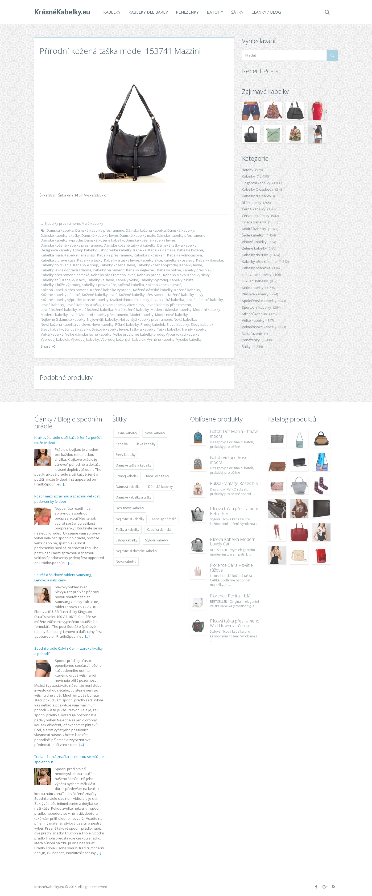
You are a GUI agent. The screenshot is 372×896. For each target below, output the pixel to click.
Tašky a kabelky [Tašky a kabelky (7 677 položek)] (127, 529)
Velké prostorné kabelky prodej (138, 334)
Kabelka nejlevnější (80, 255)
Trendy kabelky (193, 329)
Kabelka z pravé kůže (58, 260)
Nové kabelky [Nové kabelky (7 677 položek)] (155, 433)
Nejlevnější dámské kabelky (63, 319)
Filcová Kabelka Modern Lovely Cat (232, 541)
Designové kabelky (56, 250)
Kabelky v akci (73, 280)
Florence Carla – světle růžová (231, 567)
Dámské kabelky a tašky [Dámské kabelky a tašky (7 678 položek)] (133, 497)
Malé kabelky (92, 223)
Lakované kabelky (256, 274)
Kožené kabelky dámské (60, 294)
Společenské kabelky (259, 300)
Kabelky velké (126, 280)
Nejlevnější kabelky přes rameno (145, 319)
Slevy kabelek (202, 324)
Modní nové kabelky (171, 314)
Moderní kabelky (206, 309)
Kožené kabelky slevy (185, 294)
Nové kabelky (103, 324)
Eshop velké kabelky (115, 250)
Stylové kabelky (77, 329)
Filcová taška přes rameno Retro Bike (234, 511)
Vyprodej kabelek (55, 339)
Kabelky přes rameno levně (113, 274)
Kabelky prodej (149, 274)
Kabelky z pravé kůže (99, 284)
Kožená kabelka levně (163, 284)
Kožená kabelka (131, 284)
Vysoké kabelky (189, 339)
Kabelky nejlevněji (140, 270)
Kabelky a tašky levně (121, 260)
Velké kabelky (253, 320)
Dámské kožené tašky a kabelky (130, 245)
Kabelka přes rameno (114, 255)
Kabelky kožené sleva (117, 265)
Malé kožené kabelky (132, 309)
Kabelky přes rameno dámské (65, 274)
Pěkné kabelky (127, 324)
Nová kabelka (185, 319)
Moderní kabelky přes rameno (103, 314)
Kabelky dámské (209, 260)
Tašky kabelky (168, 329)
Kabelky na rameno (109, 270)
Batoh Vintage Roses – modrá (231, 460)
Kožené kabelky (187, 289)
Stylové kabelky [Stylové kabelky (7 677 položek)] (156, 540)
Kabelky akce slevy (179, 260)
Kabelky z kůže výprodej (60, 284)
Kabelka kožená (190, 250)
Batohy (215, 12)
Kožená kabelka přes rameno (65, 289)
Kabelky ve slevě (100, 280)
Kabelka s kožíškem (150, 255)
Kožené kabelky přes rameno (143, 294)
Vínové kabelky (254, 241)
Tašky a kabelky (142, 329)
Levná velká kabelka (167, 299)
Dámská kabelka (60, 230)
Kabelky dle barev (148, 12)
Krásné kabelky (96, 299)
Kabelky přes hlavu (198, 270)
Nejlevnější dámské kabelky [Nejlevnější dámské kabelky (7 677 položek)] (136, 551)
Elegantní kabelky (256, 182)
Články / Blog (266, 12)
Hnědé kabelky (254, 222)
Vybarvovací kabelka (183, 334)
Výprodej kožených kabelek (123, 339)
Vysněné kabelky (161, 339)
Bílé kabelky (251, 202)
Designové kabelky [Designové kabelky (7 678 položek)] (130, 508)
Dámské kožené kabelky (104, 240)
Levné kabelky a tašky (83, 304)
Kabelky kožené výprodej (157, 265)
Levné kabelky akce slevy (123, 304)
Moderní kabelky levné (59, 314)
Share (48, 346)
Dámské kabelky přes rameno (181, 235)
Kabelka (140, 250)
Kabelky (112, 12)
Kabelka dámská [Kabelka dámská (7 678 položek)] (159, 529)
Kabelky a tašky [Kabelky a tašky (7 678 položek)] (157, 476)
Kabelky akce (151, 260)
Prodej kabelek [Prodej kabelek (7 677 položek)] (127, 476)
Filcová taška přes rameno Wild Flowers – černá (234, 623)
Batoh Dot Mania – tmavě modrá (234, 433)
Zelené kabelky (254, 248)
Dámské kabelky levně (99, 235)
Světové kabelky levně (110, 329)
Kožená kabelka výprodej (110, 289)
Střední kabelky (254, 313)
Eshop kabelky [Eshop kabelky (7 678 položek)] (126, 540)
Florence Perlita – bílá (230, 596)
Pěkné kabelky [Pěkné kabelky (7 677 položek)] (126, 433)
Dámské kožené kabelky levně (150, 240)
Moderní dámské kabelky (171, 309)
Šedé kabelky (253, 235)
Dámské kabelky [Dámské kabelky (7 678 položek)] (160, 486)
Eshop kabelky (85, 250)
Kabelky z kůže (182, 280)
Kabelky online (169, 270)
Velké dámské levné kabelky (88, 334)
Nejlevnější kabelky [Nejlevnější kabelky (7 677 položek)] (130, 519)
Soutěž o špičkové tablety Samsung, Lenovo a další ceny (63, 577)
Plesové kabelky (255, 294)
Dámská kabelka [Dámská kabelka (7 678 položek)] (128, 486)
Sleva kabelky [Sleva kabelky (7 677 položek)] (145, 444)
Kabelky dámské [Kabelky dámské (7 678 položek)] (164, 519)
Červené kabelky (255, 215)
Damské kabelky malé (137, 235)
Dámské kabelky (180, 230)
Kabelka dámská (161, 250)
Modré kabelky (254, 228)
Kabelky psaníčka (256, 268)
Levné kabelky (52, 304)
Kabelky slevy (198, 274)
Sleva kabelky (178, 324)
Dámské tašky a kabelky (176, 245)
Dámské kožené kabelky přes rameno (71, 245)
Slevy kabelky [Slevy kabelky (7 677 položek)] (125, 454)
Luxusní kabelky (255, 281)
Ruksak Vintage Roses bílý (234, 483)
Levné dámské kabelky (204, 299)
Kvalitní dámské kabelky (129, 299)
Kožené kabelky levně (99, 294)
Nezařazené (252, 333)
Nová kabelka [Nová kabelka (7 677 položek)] (126, 561)
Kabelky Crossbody (257, 189)
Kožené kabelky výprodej (61, 299)
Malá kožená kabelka (95, 309)
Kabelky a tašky (89, 260)
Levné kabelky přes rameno (168, 304)
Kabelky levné (190, 265)
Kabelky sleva (174, 274)
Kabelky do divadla (56, 265)
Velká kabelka (52, 334)
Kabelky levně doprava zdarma (66, 270)
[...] (65, 484)
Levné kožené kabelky (59, 309)
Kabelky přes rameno (62, 223)
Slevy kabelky (52, 329)
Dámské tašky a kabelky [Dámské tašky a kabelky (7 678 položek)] (133, 465)
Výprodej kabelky (85, 339)
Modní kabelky (142, 314)
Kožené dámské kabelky (153, 289)
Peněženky (187, 12)
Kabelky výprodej (154, 280)
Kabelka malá (52, 255)
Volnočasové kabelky (259, 326)
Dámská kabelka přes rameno (99, 230)
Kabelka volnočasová (184, 255)
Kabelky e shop (85, 265)
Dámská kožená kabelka (146, 230)
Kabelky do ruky (255, 254)
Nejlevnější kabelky (102, 319)
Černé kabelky (253, 209)
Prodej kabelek (152, 324)
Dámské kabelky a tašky (60, 235)
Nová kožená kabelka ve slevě (65, 324)
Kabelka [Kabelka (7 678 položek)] (122, 444)
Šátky (237, 12)
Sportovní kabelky (256, 307)
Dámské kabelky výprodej (62, 240)
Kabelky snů (51, 280)
